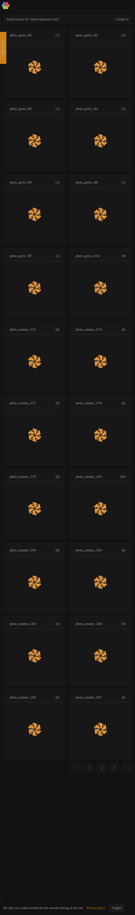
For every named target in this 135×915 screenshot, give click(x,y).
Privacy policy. (96, 908)
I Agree (117, 908)
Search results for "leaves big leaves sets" (33, 19)
